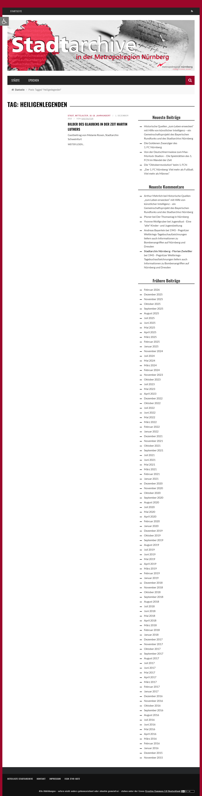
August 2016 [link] (151, 715)
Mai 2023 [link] (149, 388)
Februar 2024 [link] (152, 370)
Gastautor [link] (87, 118)
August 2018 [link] (151, 601)
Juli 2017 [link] (149, 663)
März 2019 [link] (150, 568)
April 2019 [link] (150, 563)
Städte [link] (15, 80)
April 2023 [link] (150, 393)
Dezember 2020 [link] (153, 483)
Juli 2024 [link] (149, 355)
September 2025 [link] (153, 308)
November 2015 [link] (153, 757)
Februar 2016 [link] (152, 743)
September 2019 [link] (153, 540)
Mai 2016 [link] (149, 729)
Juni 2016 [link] (149, 724)
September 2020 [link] (153, 497)
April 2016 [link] (150, 733)
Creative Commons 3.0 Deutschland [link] (170, 791)
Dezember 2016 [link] (153, 696)
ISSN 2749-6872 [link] (72, 778)
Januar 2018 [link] (151, 634)
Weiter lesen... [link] (76, 144)
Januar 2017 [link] (151, 691)
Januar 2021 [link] (151, 478)
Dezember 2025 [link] (153, 294)
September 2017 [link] (153, 653)
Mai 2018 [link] (149, 615)
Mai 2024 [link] (149, 360)
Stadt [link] (71, 115)
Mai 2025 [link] (149, 327)
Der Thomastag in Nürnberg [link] (172, 216)
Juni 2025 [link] (149, 322)
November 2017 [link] (153, 644)
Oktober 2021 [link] (152, 445)
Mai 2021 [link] (149, 464)
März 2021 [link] (150, 469)
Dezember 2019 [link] (153, 530)
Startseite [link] (16, 11)
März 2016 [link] (150, 738)
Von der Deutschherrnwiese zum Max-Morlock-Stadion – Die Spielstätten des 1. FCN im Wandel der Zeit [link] (168, 156)
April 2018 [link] (150, 620)
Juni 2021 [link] (149, 459)
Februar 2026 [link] (152, 289)
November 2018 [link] (153, 587)
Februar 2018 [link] (152, 629)
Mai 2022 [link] (149, 417)
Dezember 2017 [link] (153, 639)
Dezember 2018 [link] (153, 582)
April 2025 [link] (150, 332)
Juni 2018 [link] (149, 611)
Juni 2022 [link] (149, 412)
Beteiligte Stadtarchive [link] (20, 778)
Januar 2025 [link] (151, 346)
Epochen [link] (33, 80)
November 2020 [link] (153, 488)
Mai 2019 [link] (149, 559)
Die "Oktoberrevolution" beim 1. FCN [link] (165, 164)
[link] (4, 21)
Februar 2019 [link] (152, 573)
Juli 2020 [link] (149, 507)
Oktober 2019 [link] (152, 535)
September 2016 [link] (153, 710)
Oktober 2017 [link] (152, 648)
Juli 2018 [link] (149, 606)
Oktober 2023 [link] (152, 379)
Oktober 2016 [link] (152, 705)
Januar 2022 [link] (151, 431)
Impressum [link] (55, 778)
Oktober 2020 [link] (152, 492)
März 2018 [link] (150, 625)
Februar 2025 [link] (152, 341)
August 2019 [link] (151, 544)
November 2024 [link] (153, 351)
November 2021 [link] (153, 440)
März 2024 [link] (150, 365)
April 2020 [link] (150, 516)
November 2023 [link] (153, 374)
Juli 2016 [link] (149, 719)
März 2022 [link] (150, 421)
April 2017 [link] (150, 677)
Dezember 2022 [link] (153, 398)
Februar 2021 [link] (152, 473)
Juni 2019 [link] (149, 554)
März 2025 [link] (150, 336)
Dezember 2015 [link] (153, 752)
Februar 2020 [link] (152, 521)
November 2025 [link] (153, 299)
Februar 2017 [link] (152, 686)
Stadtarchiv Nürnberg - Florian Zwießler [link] (168, 251)
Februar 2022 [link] (152, 426)
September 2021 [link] (153, 450)
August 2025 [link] (151, 313)
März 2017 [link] (150, 681)
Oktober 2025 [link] (152, 303)
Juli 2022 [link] (149, 407)
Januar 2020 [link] (151, 525)
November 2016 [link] (153, 700)
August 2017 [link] (151, 658)
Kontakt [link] (41, 778)
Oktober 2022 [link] (152, 403)
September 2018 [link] (153, 596)
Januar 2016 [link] (151, 748)
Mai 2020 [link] (149, 511)
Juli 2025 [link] (149, 318)
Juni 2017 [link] (149, 667)
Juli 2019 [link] (149, 549)
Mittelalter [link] (81, 115)
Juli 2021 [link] (149, 455)
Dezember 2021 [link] (153, 436)
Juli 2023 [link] (149, 384)
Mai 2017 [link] (149, 672)
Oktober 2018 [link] (152, 592)
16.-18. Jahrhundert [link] (100, 115)
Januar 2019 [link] (151, 577)
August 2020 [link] (151, 502)
